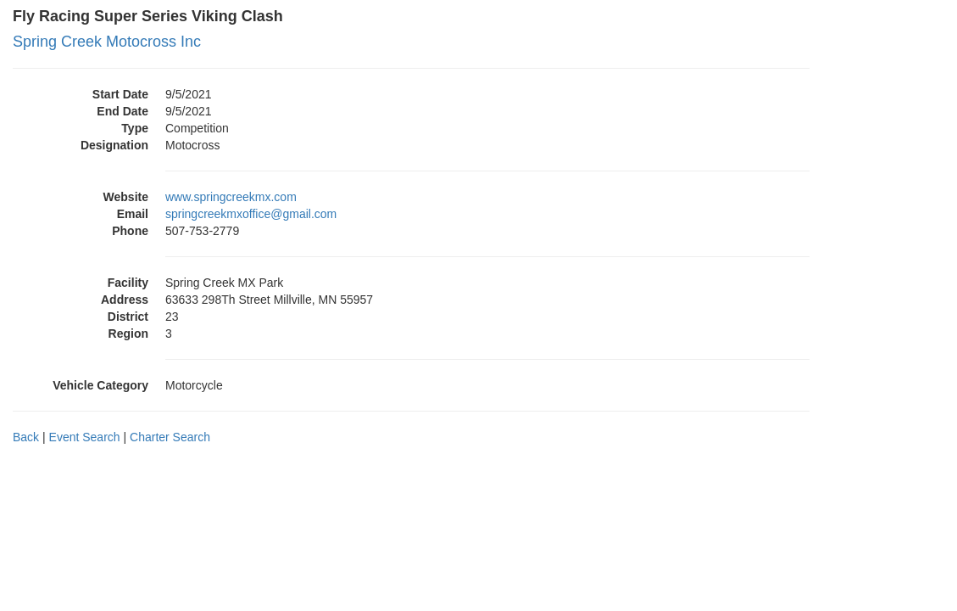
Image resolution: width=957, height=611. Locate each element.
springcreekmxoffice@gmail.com (251, 214)
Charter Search (170, 437)
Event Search (84, 437)
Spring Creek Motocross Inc (107, 41)
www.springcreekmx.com (231, 197)
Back (26, 437)
